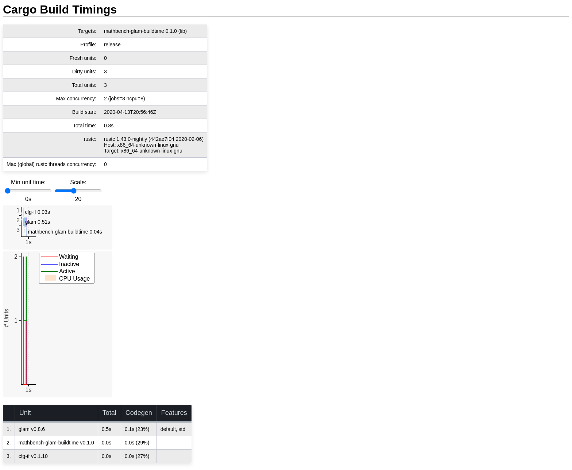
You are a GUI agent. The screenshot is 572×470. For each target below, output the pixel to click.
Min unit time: (28, 182)
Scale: (78, 182)
